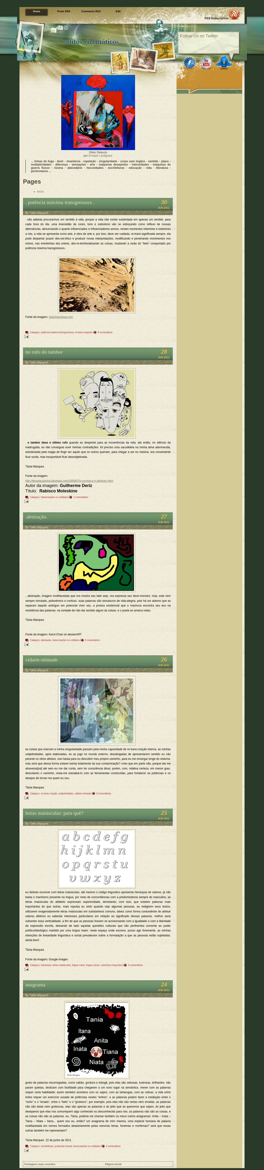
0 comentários (105, 332)
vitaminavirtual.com (61, 317)
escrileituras (47, 1146)
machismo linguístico (112, 965)
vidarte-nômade (41, 660)
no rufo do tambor (44, 352)
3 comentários (135, 965)
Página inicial (113, 1164)
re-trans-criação (49, 793)
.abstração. (36, 517)
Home (36, 11)
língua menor (93, 965)
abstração (46, 640)
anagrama (35, 985)
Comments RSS (91, 11)
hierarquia (46, 965)
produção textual (63, 1146)
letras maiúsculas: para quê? (54, 813)
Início (40, 191)
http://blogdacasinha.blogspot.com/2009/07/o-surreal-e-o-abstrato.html (69, 481)
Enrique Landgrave (100, 155)
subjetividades (66, 793)
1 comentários (80, 497)
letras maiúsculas (62, 965)
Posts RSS (63, 11)
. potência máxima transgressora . (59, 202)
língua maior (78, 965)
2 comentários (113, 1146)
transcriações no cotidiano (54, 497)
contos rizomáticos (91, 41)
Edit (118, 11)
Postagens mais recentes (39, 1164)
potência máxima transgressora (57, 332)
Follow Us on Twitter (199, 36)
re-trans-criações (83, 332)
